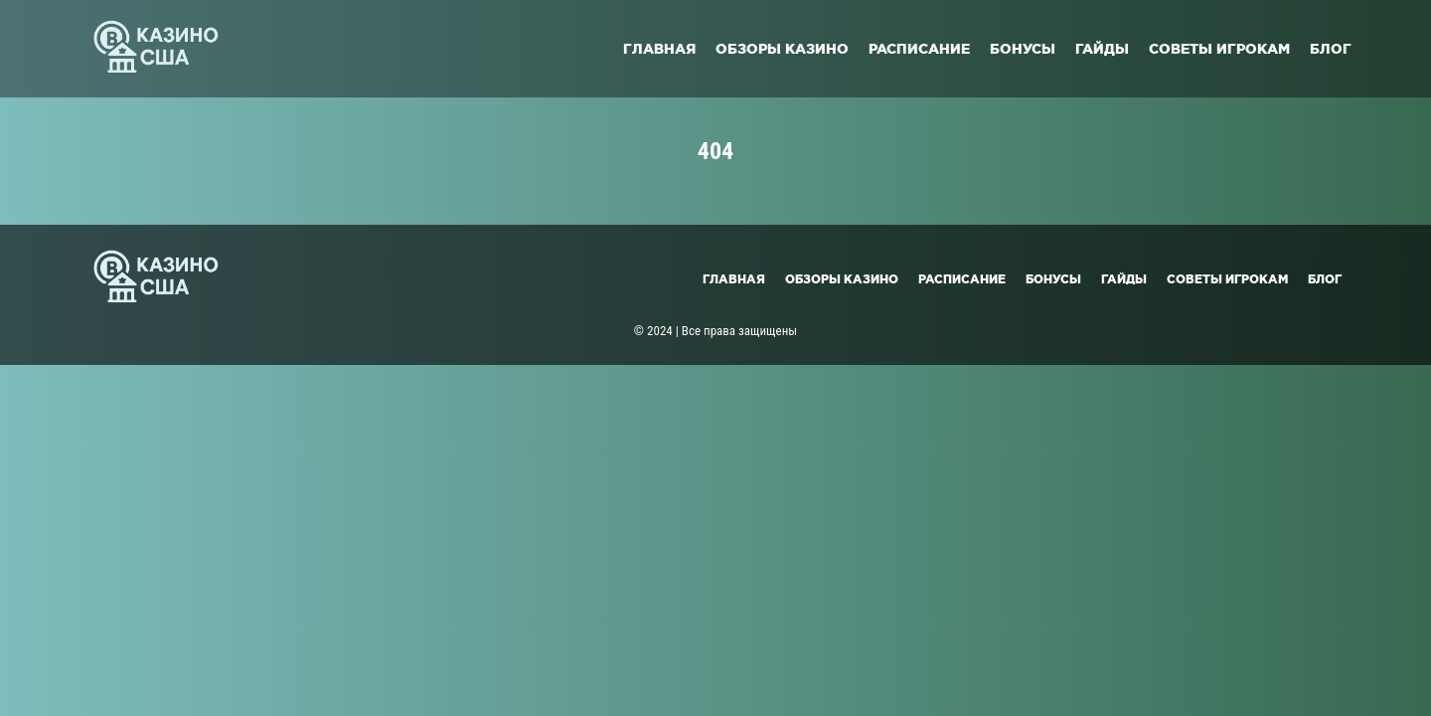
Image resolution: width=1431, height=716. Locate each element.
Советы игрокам (1219, 49)
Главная (659, 49)
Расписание (919, 49)
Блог (1331, 49)
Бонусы (1022, 49)
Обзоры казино (782, 49)
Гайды (1102, 49)
